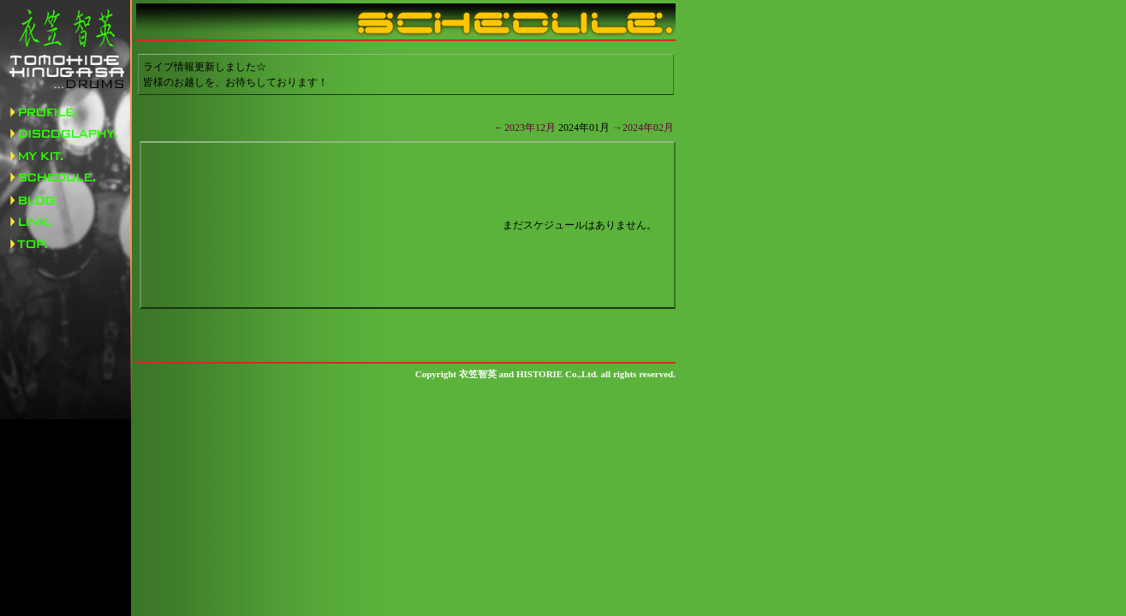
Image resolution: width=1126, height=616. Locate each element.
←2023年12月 (525, 127)
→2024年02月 (643, 127)
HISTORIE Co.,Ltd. (557, 374)
